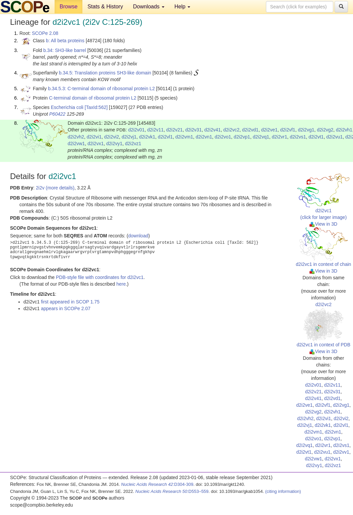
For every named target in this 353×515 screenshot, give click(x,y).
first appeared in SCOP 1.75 (70, 301)
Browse (68, 6)
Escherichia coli (67, 107)
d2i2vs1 (298, 136)
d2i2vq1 (261, 136)
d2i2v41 (212, 129)
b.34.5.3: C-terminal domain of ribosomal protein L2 (101, 88)
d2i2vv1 (341, 452)
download (138, 235)
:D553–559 (172, 491)
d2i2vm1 (184, 136)
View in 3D (323, 224)
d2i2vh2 (76, 136)
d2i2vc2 (231, 129)
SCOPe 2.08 (45, 33)
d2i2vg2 (325, 129)
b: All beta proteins (65, 40)
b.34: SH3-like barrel (64, 50)
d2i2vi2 (111, 136)
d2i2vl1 (165, 136)
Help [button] (182, 6)
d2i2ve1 (269, 129)
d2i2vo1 (223, 136)
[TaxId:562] (96, 107)
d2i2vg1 (306, 129)
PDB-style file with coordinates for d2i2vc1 (99, 277)
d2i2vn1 (204, 136)
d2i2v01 (136, 129)
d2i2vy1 (114, 143)
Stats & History (105, 6)
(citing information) (283, 491)
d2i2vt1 (316, 136)
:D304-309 (157, 484)
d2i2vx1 (95, 143)
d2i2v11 (155, 129)
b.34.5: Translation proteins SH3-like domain (105, 72)
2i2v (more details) (55, 187)
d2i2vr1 (279, 136)
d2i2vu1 (334, 136)
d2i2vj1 (129, 136)
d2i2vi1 (94, 136)
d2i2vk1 (147, 136)
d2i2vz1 (133, 143)
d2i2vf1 (287, 129)
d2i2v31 (193, 129)
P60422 (57, 114)
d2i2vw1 (76, 143)
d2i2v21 (174, 129)
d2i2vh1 (344, 129)
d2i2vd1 (250, 129)
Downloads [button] (148, 6)
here (121, 284)
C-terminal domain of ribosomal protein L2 (92, 98)
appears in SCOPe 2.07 (65, 308)
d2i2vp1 (242, 136)
